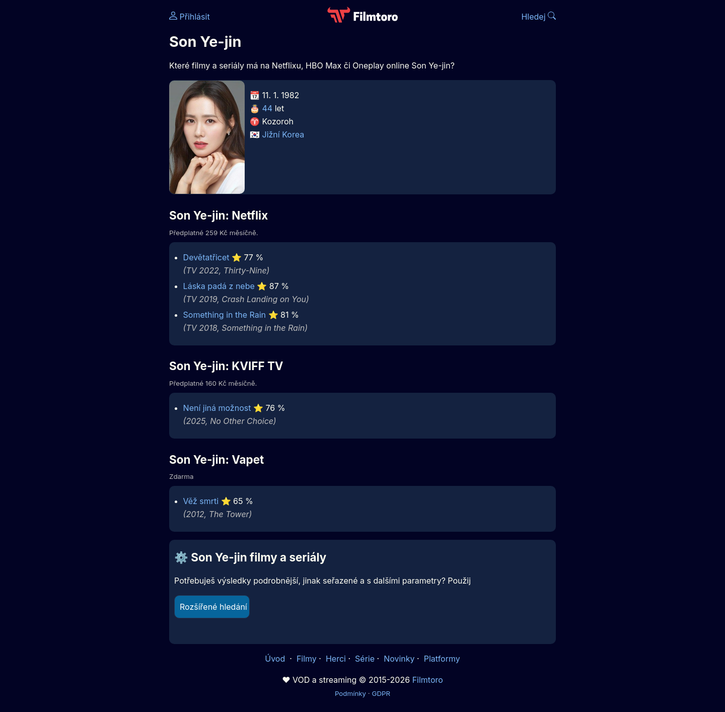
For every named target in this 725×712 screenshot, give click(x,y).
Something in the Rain (224, 315)
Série (365, 659)
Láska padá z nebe (219, 286)
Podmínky (350, 693)
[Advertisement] (96, 155)
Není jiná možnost (217, 408)
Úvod (276, 659)
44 (267, 108)
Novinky (399, 659)
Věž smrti (201, 501)
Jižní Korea (283, 134)
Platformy (442, 659)
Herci (336, 659)
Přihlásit (189, 17)
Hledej (538, 17)
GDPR (381, 693)
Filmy (307, 659)
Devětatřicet (206, 257)
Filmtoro (427, 680)
